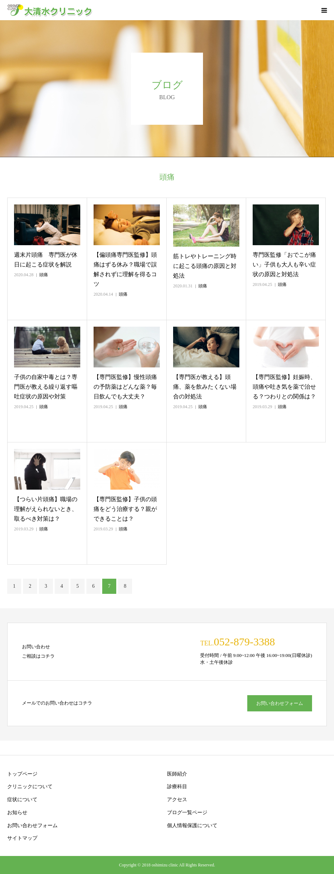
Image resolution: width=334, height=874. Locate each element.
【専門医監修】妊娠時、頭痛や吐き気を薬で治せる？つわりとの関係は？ (284, 387)
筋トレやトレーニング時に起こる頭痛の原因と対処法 (204, 266)
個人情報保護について (192, 825)
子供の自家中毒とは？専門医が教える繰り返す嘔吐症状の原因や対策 (45, 387)
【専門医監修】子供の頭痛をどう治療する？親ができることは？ (125, 509)
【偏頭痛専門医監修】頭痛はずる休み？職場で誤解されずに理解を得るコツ (125, 269)
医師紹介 (177, 774)
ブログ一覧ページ (187, 812)
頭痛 (43, 274)
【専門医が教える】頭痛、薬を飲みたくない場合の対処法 (204, 387)
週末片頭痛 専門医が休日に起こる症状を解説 (45, 260)
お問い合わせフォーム (279, 703)
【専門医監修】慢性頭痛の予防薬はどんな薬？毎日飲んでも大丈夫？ (125, 387)
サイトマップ (22, 838)
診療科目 (177, 786)
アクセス (177, 799)
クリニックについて (30, 786)
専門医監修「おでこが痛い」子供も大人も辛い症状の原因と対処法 (284, 264)
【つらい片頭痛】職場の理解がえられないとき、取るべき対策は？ (45, 509)
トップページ (22, 774)
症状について (22, 799)
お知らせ (17, 812)
